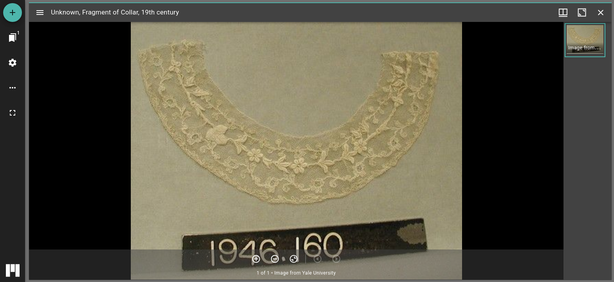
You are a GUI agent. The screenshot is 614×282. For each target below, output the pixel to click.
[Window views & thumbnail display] (563, 12)
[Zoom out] (274, 258)
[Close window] (600, 12)
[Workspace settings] (12, 62)
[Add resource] (12, 12)
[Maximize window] (581, 12)
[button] (585, 40)
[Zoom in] (256, 258)
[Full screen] (12, 112)
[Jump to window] (12, 37)
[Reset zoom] (293, 258)
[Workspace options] (12, 87)
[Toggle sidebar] (40, 12)
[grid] (587, 151)
